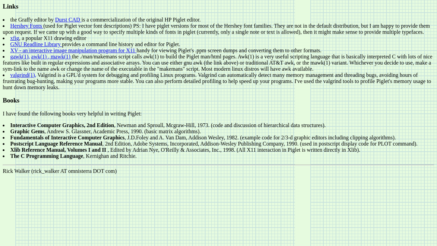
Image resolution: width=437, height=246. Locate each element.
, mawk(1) (60, 56)
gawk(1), (20, 56)
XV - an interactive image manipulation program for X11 (73, 50)
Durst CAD (68, 20)
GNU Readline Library (36, 44)
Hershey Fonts (26, 26)
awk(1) (39, 56)
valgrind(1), (23, 75)
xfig (14, 38)
